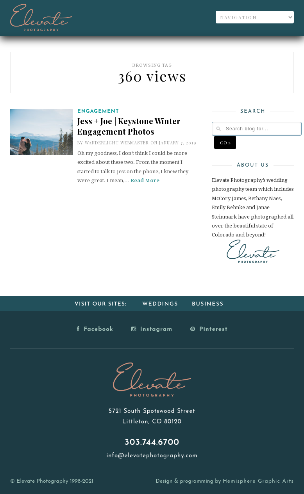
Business (208, 304)
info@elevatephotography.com (151, 456)
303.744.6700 (152, 442)
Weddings (160, 304)
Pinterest (209, 329)
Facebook (95, 329)
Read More (145, 180)
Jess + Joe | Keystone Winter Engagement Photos (129, 126)
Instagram (151, 329)
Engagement (98, 111)
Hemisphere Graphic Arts (258, 481)
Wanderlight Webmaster (117, 143)
